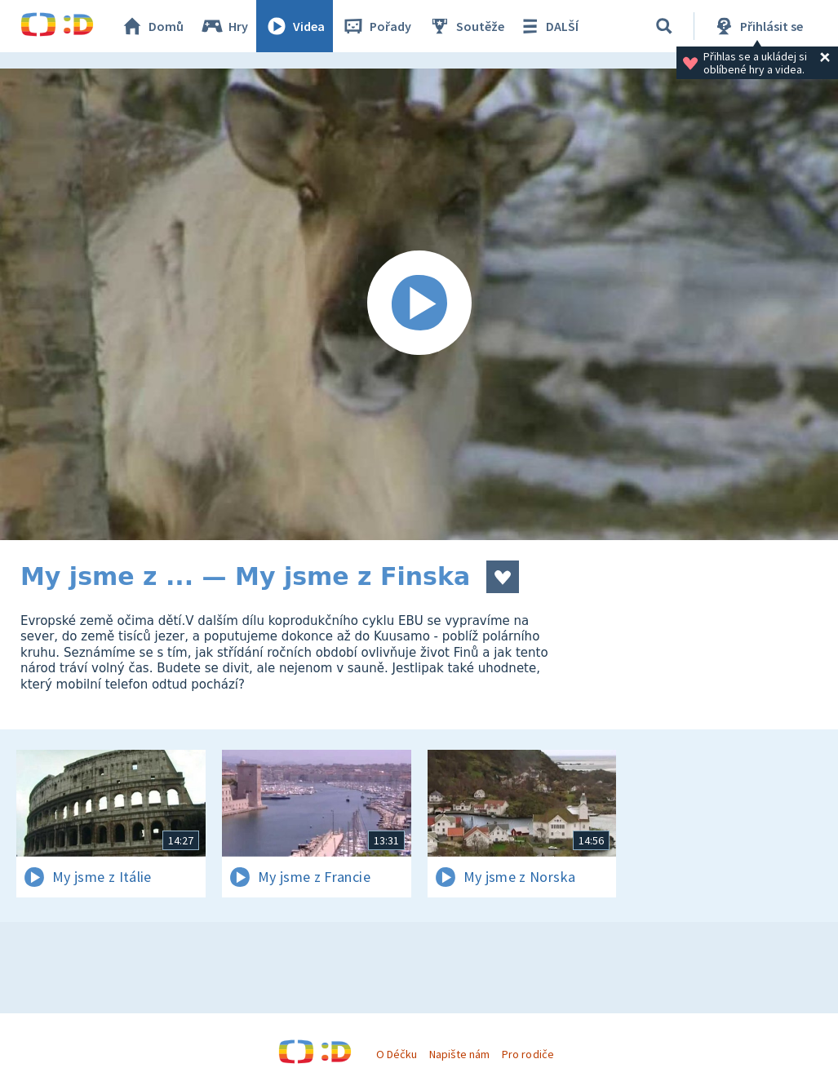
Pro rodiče (527, 1054)
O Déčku (396, 1054)
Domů (152, 26)
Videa (294, 26)
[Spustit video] (419, 304)
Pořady (376, 26)
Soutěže (466, 26)
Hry (224, 26)
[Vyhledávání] (664, 26)
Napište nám (459, 1054)
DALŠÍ (548, 26)
